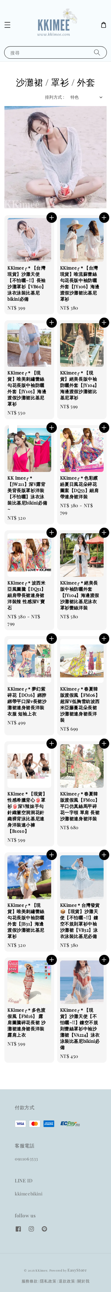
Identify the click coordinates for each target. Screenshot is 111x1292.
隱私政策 (48, 1280)
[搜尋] (97, 52)
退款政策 (67, 1280)
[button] (7, 24)
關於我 (83, 1280)
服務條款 (30, 1280)
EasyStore (77, 1269)
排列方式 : (54, 97)
